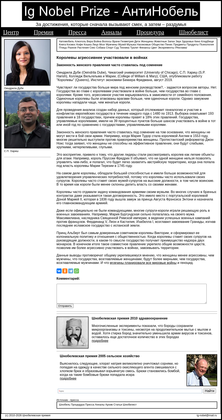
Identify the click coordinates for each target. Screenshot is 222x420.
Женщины (147, 40)
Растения (83, 47)
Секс (93, 47)
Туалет (134, 47)
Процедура (150, 32)
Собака (100, 47)
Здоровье (188, 40)
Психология (206, 44)
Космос (71, 44)
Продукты (193, 44)
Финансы (144, 47)
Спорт (109, 47)
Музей (122, 44)
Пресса (77, 32)
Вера (90, 40)
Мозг (102, 44)
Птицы (63, 47)
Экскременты (166, 47)
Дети (137, 40)
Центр (11, 32)
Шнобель (64, 408)
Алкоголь (80, 40)
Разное (72, 47)
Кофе (79, 44)
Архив (109, 408)
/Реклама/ (181, 47)
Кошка (88, 44)
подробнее (100, 344)
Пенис (169, 44)
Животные (160, 40)
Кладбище (207, 40)
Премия (43, 32)
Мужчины (112, 44)
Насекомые (144, 44)
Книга (62, 44)
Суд (116, 47)
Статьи (117, 408)
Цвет (154, 47)
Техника (125, 47)
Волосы (107, 40)
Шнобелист (193, 32)
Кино (197, 40)
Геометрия (127, 40)
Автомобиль (66, 40)
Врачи (116, 40)
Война (97, 40)
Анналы (111, 32)
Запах (171, 40)
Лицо (95, 44)
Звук (178, 40)
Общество (158, 44)
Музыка (131, 44)
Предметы (179, 44)
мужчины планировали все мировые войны (143, 262)
